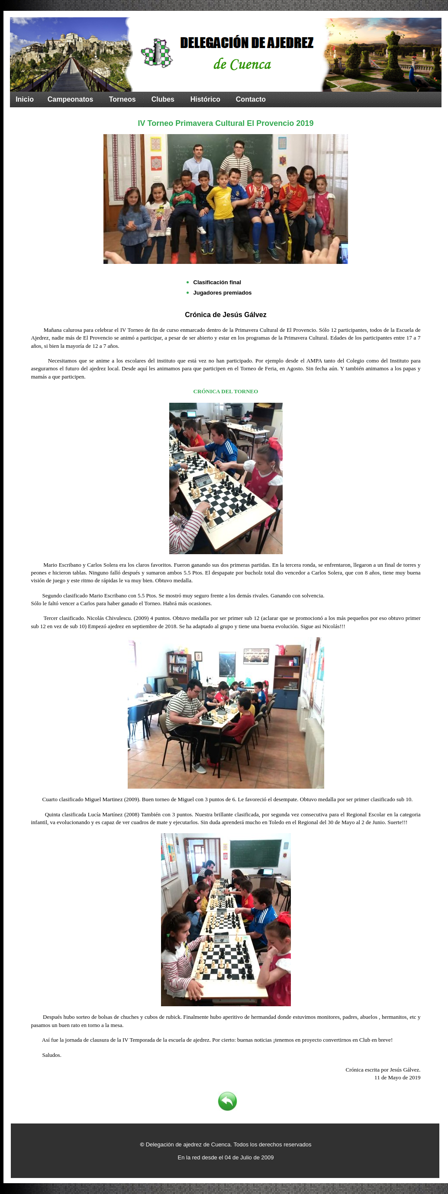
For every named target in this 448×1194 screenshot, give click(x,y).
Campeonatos (70, 99)
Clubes (162, 99)
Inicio (25, 99)
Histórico (205, 99)
